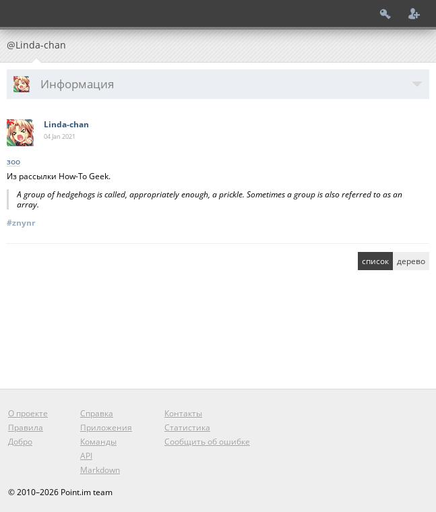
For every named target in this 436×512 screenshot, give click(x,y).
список (375, 261)
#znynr (21, 222)
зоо (13, 162)
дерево (411, 261)
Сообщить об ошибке (207, 442)
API (86, 456)
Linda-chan (66, 124)
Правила (25, 427)
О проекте (28, 413)
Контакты (183, 413)
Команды (98, 442)
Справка (96, 413)
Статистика (187, 427)
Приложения (106, 427)
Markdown (100, 470)
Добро (20, 442)
